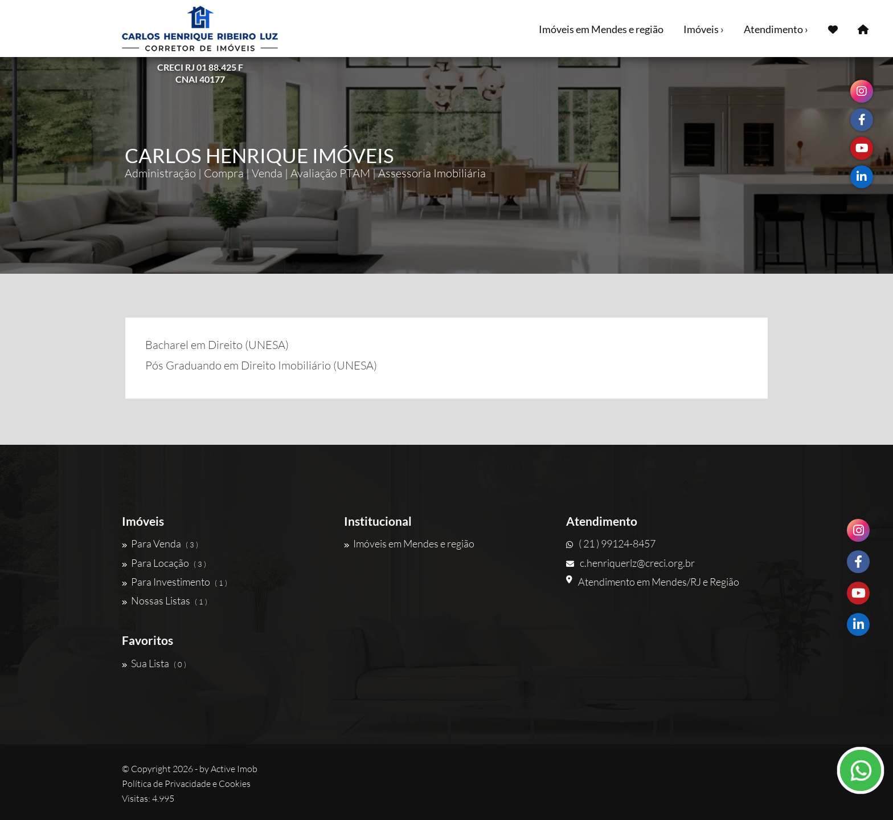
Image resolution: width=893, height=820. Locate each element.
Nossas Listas (164, 600)
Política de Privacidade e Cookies (186, 783)
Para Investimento (174, 581)
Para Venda (160, 543)
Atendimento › (776, 29)
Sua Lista (154, 663)
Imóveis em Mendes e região (601, 29)
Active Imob (234, 768)
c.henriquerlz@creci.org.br (630, 563)
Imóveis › (703, 29)
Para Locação (164, 563)
